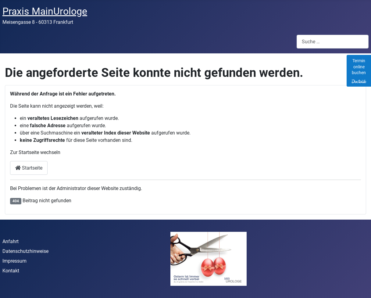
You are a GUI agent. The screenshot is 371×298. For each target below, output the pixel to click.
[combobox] (333, 41)
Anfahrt (10, 241)
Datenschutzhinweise (25, 251)
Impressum (14, 261)
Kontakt (10, 271)
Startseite (28, 168)
